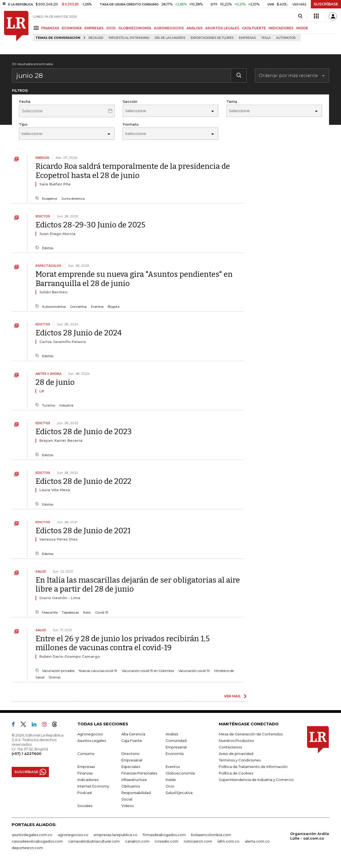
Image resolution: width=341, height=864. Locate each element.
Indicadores (87, 779)
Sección (130, 101)
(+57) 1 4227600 (26, 753)
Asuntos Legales (91, 740)
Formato (131, 124)
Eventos (173, 766)
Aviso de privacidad (236, 753)
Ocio (170, 786)
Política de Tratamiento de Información (253, 766)
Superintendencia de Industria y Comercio (256, 779)
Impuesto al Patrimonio (129, 38)
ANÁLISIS (195, 28)
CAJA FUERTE (254, 28)
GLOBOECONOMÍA (134, 28)
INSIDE (302, 28)
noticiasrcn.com (198, 841)
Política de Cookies (236, 773)
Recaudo (96, 38)
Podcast (84, 792)
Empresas (247, 38)
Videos (127, 805)
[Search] (300, 16)
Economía (175, 753)
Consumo (85, 753)
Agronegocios (90, 734)
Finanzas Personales (139, 773)
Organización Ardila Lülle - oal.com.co (309, 835)
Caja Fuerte (131, 740)
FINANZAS (50, 28)
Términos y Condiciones (240, 760)
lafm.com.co (228, 841)
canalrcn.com (137, 841)
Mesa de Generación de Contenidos (251, 734)
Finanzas (85, 773)
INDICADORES (281, 28)
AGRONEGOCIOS (169, 28)
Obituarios (130, 786)
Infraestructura (134, 779)
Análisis (172, 734)
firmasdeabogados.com (164, 835)
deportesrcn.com (27, 848)
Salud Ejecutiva (179, 792)
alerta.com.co (257, 841)
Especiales (130, 766)
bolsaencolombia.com (211, 835)
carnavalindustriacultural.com (94, 841)
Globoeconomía (180, 773)
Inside (171, 779)
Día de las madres (170, 38)
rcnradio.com (166, 841)
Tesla (266, 38)
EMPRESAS (93, 28)
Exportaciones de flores (212, 38)
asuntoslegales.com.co (32, 835)
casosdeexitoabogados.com (37, 841)
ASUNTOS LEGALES (222, 28)
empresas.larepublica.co (115, 835)
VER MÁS (232, 696)
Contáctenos (230, 747)
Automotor (286, 38)
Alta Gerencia (133, 734)
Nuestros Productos (236, 740)
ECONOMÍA (72, 28)
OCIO (111, 28)
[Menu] (37, 27)
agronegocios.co (73, 835)
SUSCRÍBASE (326, 4)
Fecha (24, 101)
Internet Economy (93, 786)
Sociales (84, 805)
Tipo (23, 124)
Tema (231, 101)
